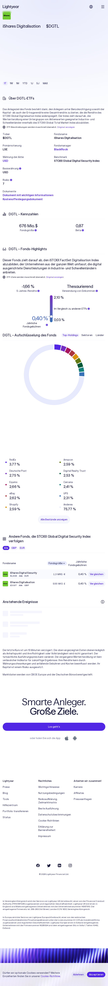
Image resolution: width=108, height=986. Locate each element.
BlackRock (61, 149)
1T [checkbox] (5, 83)
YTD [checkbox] (25, 83)
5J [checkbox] (37, 83)
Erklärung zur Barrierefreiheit (46, 828)
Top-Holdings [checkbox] (70, 335)
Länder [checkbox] (100, 335)
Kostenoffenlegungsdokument (23, 199)
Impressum (44, 836)
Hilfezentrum (10, 805)
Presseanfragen (83, 799)
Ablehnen (78, 974)
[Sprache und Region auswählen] (91, 6)
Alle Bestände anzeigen (54, 519)
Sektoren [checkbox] (86, 335)
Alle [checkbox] (6, 547)
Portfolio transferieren (15, 811)
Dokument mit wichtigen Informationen (28, 195)
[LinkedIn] (59, 865)
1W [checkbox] (11, 83)
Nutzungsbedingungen (51, 793)
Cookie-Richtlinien (48, 820)
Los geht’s (54, 726)
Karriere (78, 787)
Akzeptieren (96, 974)
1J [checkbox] (32, 83)
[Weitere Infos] (102, 602)
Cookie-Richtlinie (50, 976)
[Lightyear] (11, 7)
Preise (6, 787)
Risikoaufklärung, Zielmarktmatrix (48, 801)
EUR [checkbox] (22, 547)
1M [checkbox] (17, 83)
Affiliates (79, 793)
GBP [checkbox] (13, 547)
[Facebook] (38, 865)
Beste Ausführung (48, 808)
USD (5, 160)
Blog (5, 793)
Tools (6, 799)
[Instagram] (70, 865)
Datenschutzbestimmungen (54, 814)
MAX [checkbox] (45, 83)
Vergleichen (96, 574)
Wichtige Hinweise (48, 787)
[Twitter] (48, 865)
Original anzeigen (66, 127)
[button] (28, 134)
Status (7, 817)
